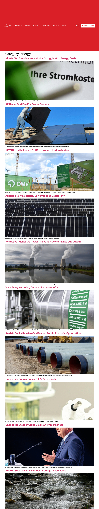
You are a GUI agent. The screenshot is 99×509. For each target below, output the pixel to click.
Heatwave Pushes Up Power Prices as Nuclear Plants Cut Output (43, 241)
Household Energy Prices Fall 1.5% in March (30, 379)
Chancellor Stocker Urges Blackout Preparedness (34, 424)
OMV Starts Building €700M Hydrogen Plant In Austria (37, 150)
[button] (77, 25)
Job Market (46, 25)
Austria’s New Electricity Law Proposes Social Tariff (35, 195)
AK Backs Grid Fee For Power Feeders (27, 104)
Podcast (27, 25)
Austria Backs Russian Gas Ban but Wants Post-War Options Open (43, 333)
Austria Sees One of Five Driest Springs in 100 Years (35, 470)
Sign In (64, 25)
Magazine (18, 25)
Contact (56, 25)
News (10, 25)
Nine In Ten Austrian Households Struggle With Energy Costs (40, 58)
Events (36, 25)
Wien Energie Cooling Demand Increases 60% (31, 287)
